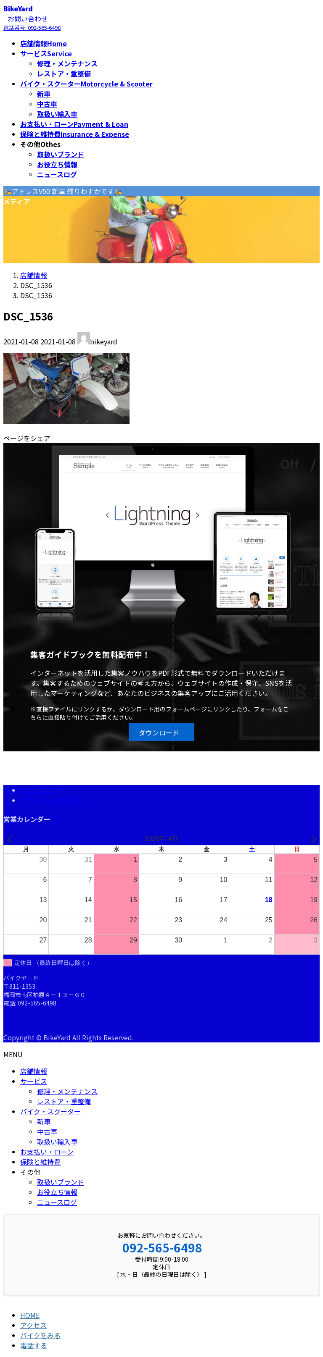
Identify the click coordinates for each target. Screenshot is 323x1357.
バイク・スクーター (50, 1111)
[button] (161, 732)
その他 (30, 1172)
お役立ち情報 (57, 164)
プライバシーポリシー (53, 800)
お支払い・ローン (47, 1152)
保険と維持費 (40, 1162)
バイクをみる (40, 1335)
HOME (30, 1315)
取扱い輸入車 (57, 114)
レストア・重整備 (64, 73)
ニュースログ (57, 174)
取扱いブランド (60, 154)
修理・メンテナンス (67, 63)
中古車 (47, 104)
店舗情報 (33, 1071)
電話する (33, 1345)
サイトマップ (40, 790)
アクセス (33, 1325)
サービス (33, 1081)
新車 (43, 94)
